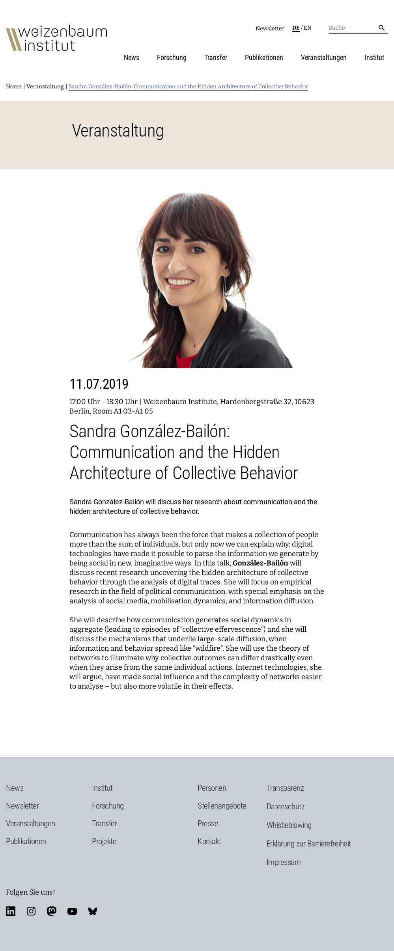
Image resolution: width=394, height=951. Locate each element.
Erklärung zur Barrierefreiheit (309, 843)
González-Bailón (260, 563)
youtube (72, 911)
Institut (374, 57)
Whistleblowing (289, 825)
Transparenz (285, 788)
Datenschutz (286, 806)
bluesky (92, 911)
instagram (31, 911)
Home (14, 86)
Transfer (215, 57)
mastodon (51, 911)
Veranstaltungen (324, 57)
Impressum (284, 862)
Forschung (172, 57)
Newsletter (270, 28)
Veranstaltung (45, 86)
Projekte (104, 841)
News (131, 57)
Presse (208, 823)
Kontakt (209, 841)
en (308, 27)
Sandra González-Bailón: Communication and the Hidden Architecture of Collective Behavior (188, 86)
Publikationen (264, 57)
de (296, 27)
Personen (212, 788)
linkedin (10, 911)
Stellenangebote (222, 806)
